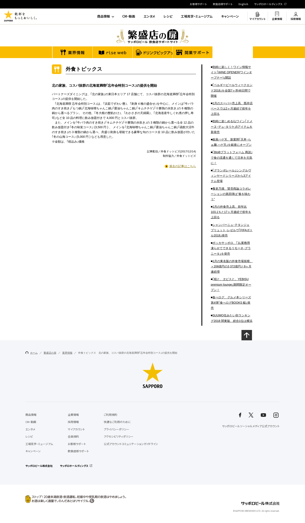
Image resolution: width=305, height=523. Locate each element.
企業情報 (277, 19)
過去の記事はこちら (182, 166)
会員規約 (73, 436)
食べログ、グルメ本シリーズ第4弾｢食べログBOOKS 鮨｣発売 (231, 303)
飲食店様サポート (223, 4)
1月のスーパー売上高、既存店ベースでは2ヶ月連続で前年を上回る (232, 108)
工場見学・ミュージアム (197, 16)
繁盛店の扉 (50, 352)
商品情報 (103, 16)
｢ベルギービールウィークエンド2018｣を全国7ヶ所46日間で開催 (231, 90)
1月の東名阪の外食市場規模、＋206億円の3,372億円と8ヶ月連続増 (232, 266)
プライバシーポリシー (116, 429)
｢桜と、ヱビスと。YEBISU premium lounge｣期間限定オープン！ (231, 284)
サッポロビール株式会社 (39, 466)
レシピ (168, 16)
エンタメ (149, 16)
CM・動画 (128, 16)
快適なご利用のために (117, 422)
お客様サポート (198, 4)
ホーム (31, 352)
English (243, 4)
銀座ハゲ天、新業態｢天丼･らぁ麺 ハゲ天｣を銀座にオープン (231, 142)
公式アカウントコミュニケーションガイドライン (131, 444)
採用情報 (296, 19)
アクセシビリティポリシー (118, 436)
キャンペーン (230, 16)
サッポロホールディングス (268, 4)
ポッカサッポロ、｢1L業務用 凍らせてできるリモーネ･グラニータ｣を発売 (231, 248)
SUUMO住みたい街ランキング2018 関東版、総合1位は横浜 (231, 318)
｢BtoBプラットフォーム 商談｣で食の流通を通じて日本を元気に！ (231, 157)
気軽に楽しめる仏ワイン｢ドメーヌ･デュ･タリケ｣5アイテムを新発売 (231, 127)
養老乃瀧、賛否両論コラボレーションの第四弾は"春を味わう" (231, 194)
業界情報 (67, 352)
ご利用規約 (110, 415)
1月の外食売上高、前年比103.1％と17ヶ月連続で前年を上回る (231, 212)
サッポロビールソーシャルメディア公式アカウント (251, 426)
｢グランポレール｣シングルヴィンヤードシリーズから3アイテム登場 (231, 176)
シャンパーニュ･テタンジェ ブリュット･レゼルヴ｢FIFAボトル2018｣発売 (232, 230)
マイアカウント (258, 19)
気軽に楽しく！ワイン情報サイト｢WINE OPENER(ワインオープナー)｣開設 (231, 72)
